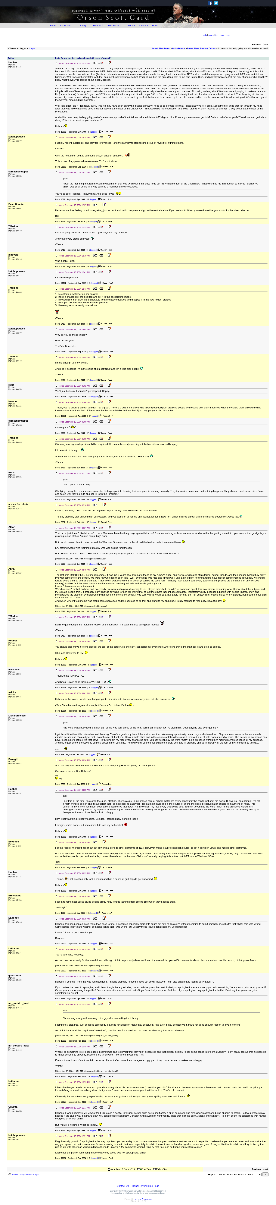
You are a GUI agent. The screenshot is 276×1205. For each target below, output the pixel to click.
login (205, 35)
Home (53, 25)
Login (32, 48)
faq (217, 35)
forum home (225, 35)
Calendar (131, 25)
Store (154, 25)
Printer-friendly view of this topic (23, 1175)
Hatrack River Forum (161, 48)
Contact (143, 25)
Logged (94, 132)
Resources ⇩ (115, 25)
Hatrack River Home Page (145, 1186)
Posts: (60, 132)
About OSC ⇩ (67, 25)
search (211, 35)
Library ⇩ (84, 25)
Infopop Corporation (143, 1199)
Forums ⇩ (98, 25)
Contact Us (123, 1186)
